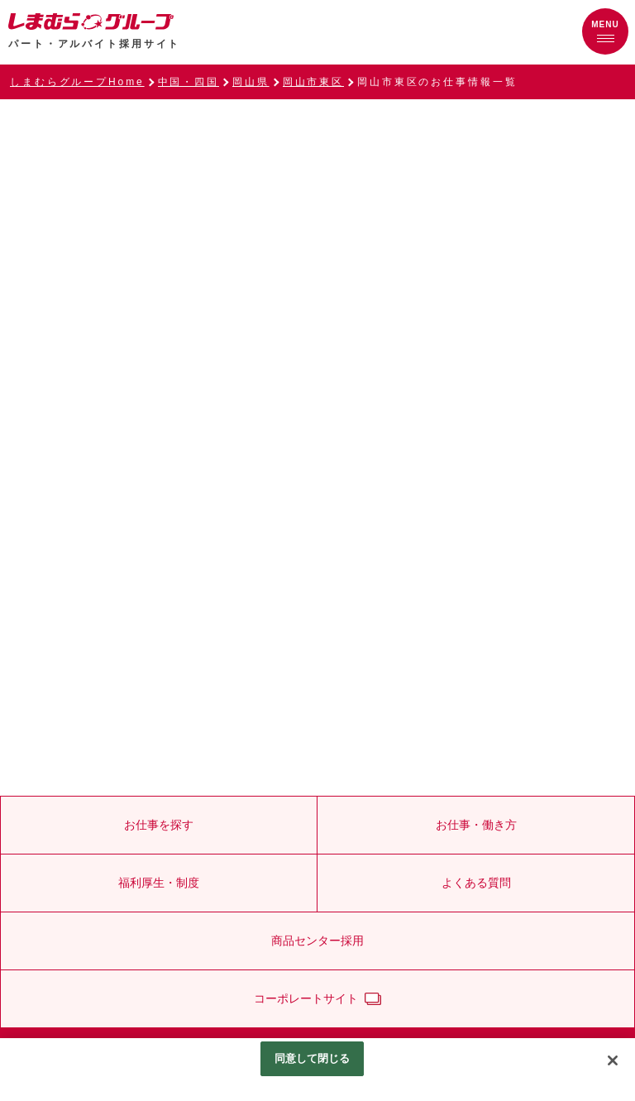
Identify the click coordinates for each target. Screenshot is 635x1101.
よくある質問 (476, 882)
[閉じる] (612, 1060)
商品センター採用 (317, 940)
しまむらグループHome (77, 82)
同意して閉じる (313, 1058)
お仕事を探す (158, 824)
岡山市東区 (313, 82)
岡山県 (251, 82)
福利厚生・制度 (158, 882)
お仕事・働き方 (476, 824)
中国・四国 (188, 82)
